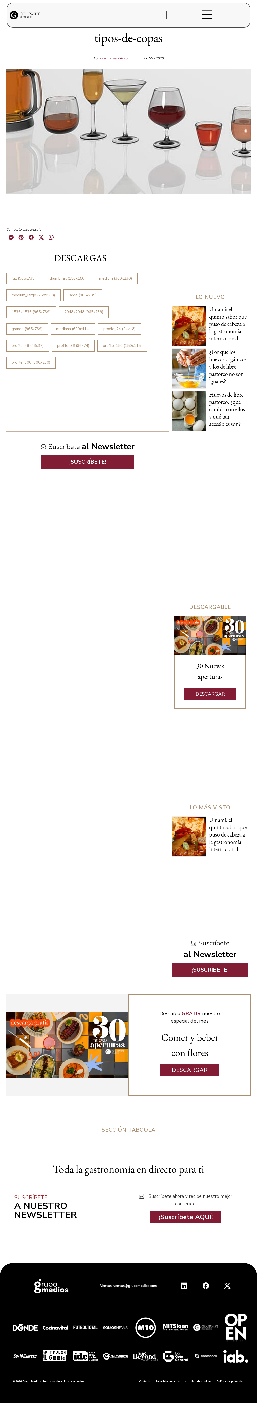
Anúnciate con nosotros (171, 1381)
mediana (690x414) (73, 328)
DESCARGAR (210, 694)
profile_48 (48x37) (28, 345)
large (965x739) (83, 295)
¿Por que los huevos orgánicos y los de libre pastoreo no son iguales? (228, 366)
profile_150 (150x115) (122, 345)
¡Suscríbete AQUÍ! (186, 1217)
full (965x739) (24, 278)
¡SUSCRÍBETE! (87, 462)
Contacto (145, 1381)
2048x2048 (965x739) (83, 312)
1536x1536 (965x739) (31, 312)
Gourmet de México (113, 58)
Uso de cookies (201, 1381)
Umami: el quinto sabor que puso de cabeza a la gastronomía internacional (228, 323)
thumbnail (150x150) (67, 278)
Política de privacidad (230, 1381)
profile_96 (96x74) (73, 345)
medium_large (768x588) (33, 295)
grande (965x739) (27, 328)
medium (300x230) (115, 278)
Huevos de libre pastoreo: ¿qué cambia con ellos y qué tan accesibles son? (227, 409)
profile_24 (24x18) (119, 328)
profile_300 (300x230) (31, 362)
